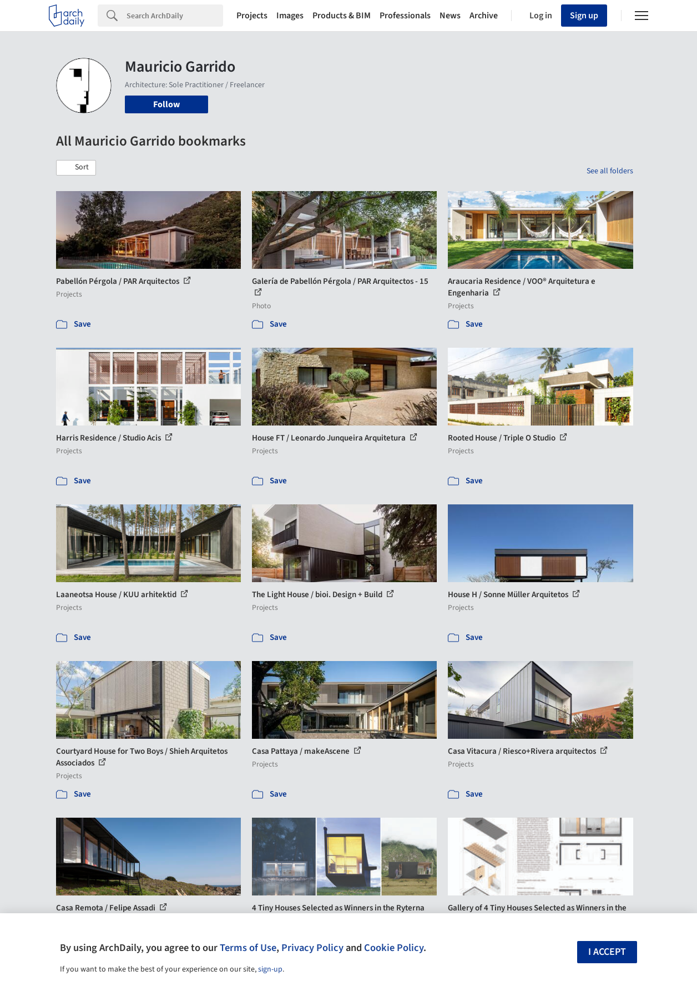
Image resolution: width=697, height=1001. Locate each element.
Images (290, 15)
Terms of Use (248, 947)
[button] (76, 168)
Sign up (584, 15)
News (450, 15)
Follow (166, 104)
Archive (483, 15)
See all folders (610, 171)
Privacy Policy (312, 947)
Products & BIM (341, 15)
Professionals (405, 15)
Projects (251, 15)
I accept (607, 952)
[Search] (175, 15)
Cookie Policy (393, 947)
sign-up (270, 969)
